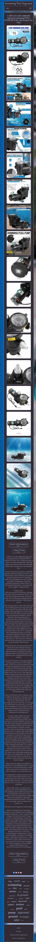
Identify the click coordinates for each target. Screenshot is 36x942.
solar (27, 898)
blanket (25, 892)
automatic (26, 886)
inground (23, 912)
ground (13, 916)
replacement (12, 895)
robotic (8, 901)
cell (28, 881)
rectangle (24, 916)
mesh (28, 905)
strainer (20, 904)
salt (25, 909)
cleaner (11, 898)
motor (12, 891)
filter (15, 888)
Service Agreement (18, 938)
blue (22, 920)
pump (12, 912)
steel (19, 892)
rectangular (26, 888)
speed (9, 888)
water (20, 888)
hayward (23, 901)
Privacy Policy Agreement (18, 935)
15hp (10, 881)
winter (11, 904)
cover (17, 880)
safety (16, 920)
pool (19, 908)
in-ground (22, 894)
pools (21, 898)
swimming (15, 885)
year (23, 881)
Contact (18, 931)
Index (19, 928)
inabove (14, 901)
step (16, 899)
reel (30, 901)
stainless (12, 909)
